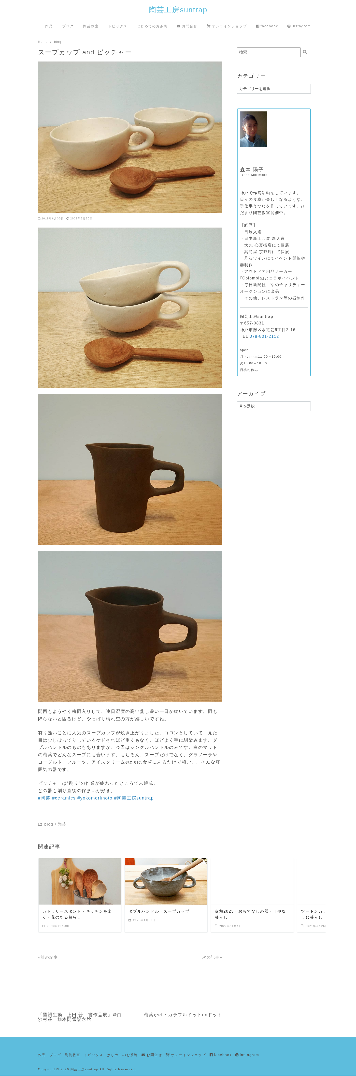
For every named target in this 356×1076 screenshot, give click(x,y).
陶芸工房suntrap (178, 10)
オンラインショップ (227, 26)
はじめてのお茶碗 (152, 26)
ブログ (68, 26)
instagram (299, 26)
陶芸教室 (91, 26)
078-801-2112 (264, 337)
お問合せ (187, 26)
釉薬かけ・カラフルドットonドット (183, 1015)
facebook (267, 26)
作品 (49, 26)
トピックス (117, 26)
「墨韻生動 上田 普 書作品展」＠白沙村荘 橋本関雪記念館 (80, 1017)
